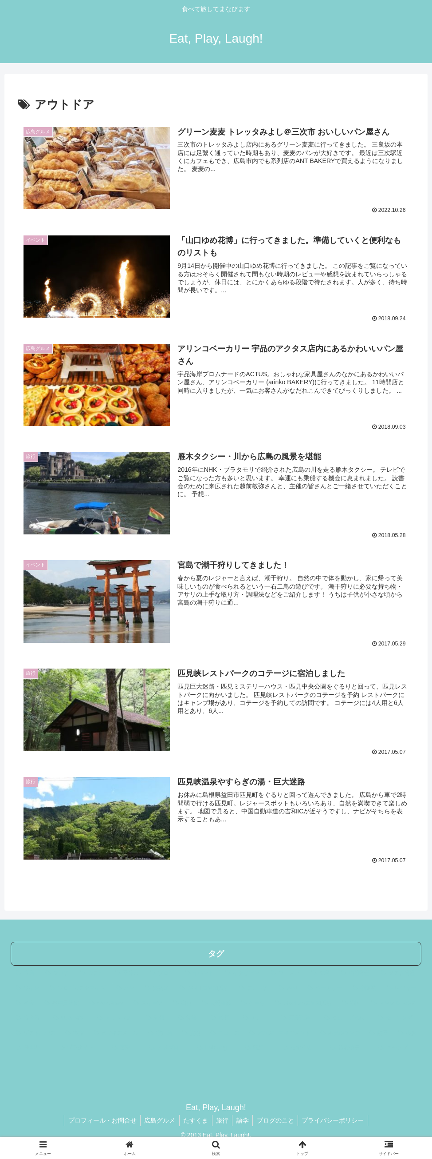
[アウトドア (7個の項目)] (116, 1017)
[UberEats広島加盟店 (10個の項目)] (303, 1002)
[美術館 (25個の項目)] (157, 987)
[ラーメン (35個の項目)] (286, 972)
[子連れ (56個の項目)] (127, 972)
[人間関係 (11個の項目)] (217, 1002)
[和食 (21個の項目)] (25, 1002)
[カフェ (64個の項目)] (92, 972)
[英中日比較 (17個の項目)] (61, 1002)
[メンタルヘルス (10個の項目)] (393, 1002)
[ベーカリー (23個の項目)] (324, 987)
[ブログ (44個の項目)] (162, 972)
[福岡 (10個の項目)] (351, 1002)
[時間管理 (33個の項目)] (356, 972)
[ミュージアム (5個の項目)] (346, 1017)
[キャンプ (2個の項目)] (397, 1046)
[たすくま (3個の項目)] (302, 1046)
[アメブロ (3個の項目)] (168, 1046)
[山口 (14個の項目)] (182, 1002)
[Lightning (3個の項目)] (216, 1046)
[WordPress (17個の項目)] (106, 1002)
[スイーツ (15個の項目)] (148, 1002)
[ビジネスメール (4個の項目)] (116, 1032)
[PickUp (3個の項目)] (32, 1046)
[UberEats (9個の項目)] (70, 1017)
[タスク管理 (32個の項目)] (398, 972)
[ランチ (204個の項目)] (58, 972)
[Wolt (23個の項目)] (288, 987)
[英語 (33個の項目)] (321, 972)
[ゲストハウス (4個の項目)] (35, 1032)
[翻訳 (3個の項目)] (259, 1046)
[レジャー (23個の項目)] (401, 987)
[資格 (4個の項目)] (191, 1032)
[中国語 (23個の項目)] (365, 987)
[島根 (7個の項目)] (157, 1017)
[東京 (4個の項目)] (74, 1032)
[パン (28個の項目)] (125, 987)
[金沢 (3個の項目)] (407, 1032)
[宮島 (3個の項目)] (126, 1046)
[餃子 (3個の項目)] (378, 1032)
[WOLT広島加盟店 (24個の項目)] (204, 987)
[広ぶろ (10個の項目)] (29, 1017)
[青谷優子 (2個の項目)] (349, 1046)
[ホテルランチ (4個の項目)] (340, 1032)
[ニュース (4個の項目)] (224, 1032)
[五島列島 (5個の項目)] (297, 1017)
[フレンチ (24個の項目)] (254, 987)
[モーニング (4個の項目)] (397, 1017)
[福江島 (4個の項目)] (160, 1032)
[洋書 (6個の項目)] (189, 1017)
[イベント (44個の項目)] (200, 972)
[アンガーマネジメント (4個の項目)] (279, 1032)
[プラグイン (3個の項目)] (80, 1046)
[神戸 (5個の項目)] (222, 1017)
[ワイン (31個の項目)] (28, 987)
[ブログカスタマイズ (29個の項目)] (78, 987)
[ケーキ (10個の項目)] (253, 1002)
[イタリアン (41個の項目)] (243, 972)
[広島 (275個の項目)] (25, 972)
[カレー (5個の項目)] (257, 1017)
